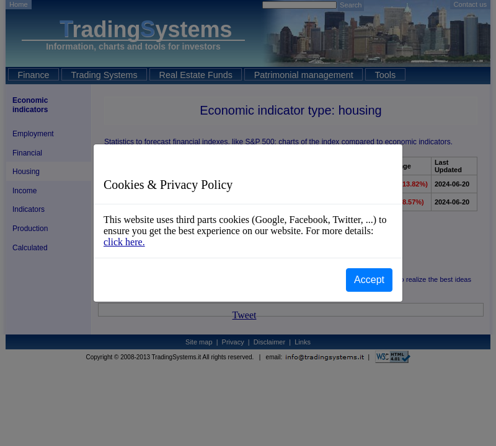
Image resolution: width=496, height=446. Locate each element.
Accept (369, 279)
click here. (124, 242)
